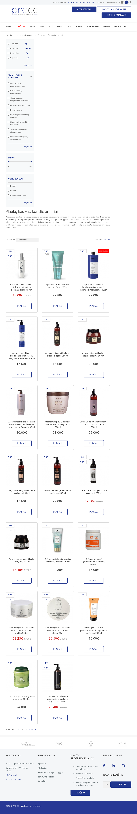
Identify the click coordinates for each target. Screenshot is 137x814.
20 (105, 240)
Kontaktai (42, 781)
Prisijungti (115, 2)
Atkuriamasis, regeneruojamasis (16, 84)
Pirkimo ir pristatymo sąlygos (50, 772)
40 (109, 240)
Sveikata (78, 26)
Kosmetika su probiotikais (19, 105)
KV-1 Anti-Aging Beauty (18, 195)
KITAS (32, 729)
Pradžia (9, 35)
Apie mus (42, 763)
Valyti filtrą (28, 65)
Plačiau (80, 792)
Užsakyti (121, 784)
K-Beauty (60, 26)
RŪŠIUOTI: (11, 240)
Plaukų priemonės (25, 35)
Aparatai (106, 26)
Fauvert (12, 190)
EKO (69, 26)
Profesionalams (116, 15)
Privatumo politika (46, 776)
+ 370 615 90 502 (74, 2)
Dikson (12, 186)
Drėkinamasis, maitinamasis (15, 91)
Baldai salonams (92, 26)
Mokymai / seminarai (114, 9)
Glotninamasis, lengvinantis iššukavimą (18, 99)
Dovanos (9, 26)
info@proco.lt (88, 2)
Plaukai (32, 26)
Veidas (41, 26)
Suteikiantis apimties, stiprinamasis (18, 130)
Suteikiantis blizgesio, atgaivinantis (18, 137)
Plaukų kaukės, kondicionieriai (50, 35)
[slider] (8, 161)
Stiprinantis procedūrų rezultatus (18, 123)
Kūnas (50, 26)
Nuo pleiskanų (15, 110)
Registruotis (103, 2)
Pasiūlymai (21, 26)
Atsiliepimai (84, 9)
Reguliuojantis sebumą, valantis (18, 115)
